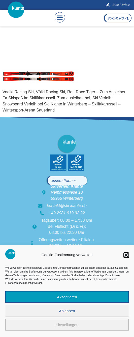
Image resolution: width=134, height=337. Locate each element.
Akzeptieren (67, 297)
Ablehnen (67, 311)
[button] (126, 255)
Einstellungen (67, 325)
